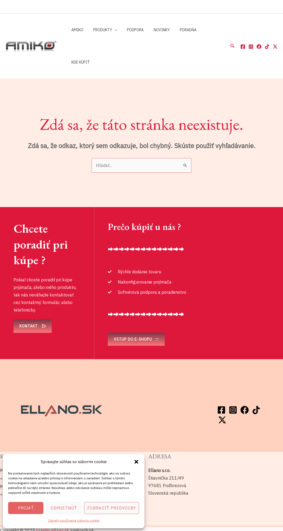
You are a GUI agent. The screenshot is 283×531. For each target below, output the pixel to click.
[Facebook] (242, 30)
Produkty (101, 30)
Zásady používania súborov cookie (73, 520)
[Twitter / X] (275, 30)
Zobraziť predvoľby (111, 508)
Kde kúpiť (202, 29)
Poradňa (177, 29)
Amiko (76, 29)
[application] (110, 30)
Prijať (26, 508)
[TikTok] (267, 30)
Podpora (129, 29)
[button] (136, 461)
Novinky (153, 29)
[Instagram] (251, 30)
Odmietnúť (64, 508)
